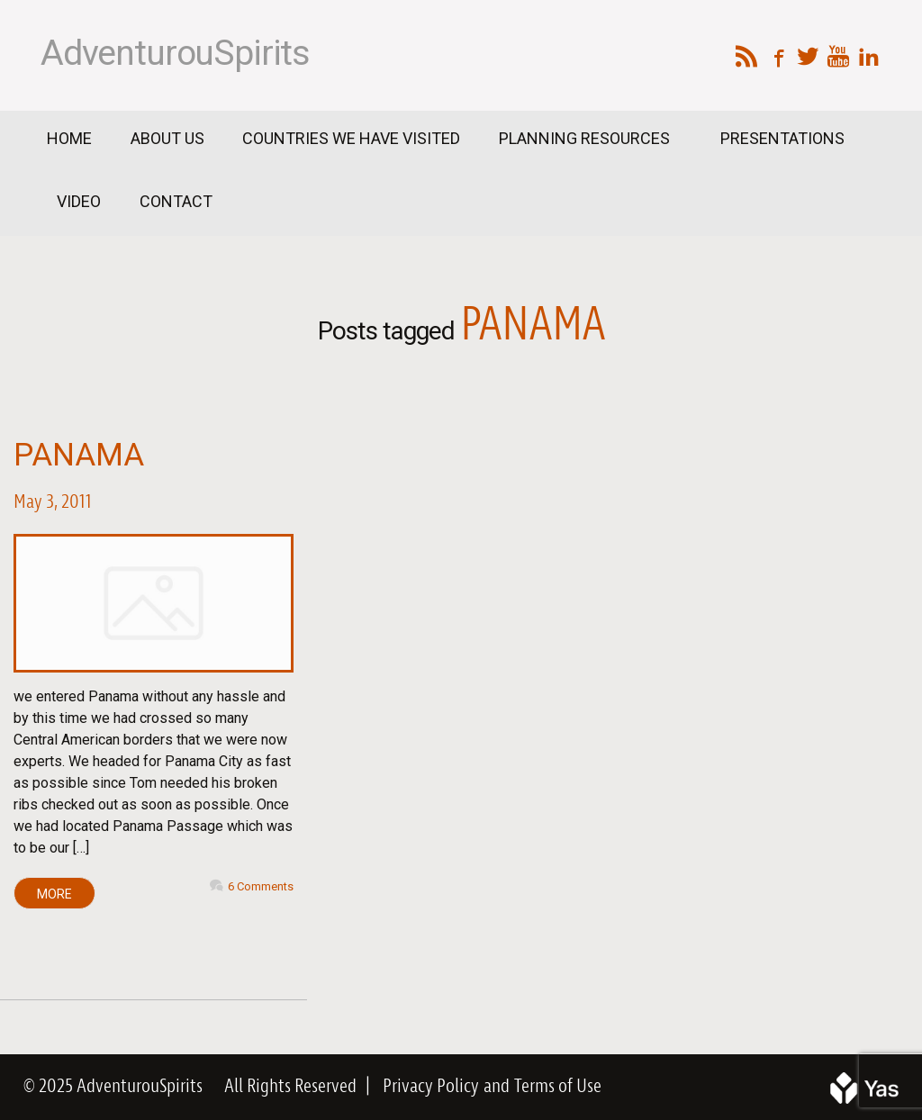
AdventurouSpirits (175, 53)
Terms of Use (557, 1086)
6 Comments (261, 886)
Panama (79, 455)
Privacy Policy (431, 1086)
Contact (176, 201)
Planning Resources (586, 138)
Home (69, 138)
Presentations (782, 138)
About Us (167, 138)
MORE (54, 894)
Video (79, 201)
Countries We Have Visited (351, 138)
